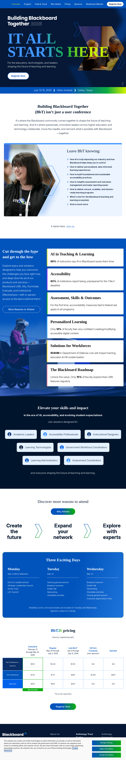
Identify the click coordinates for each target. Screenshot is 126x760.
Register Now (115, 4)
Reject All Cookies (106, 749)
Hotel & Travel (41, 4)
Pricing (67, 4)
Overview (16, 4)
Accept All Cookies (106, 755)
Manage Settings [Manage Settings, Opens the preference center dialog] (106, 743)
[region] (63, 748)
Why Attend (63, 511)
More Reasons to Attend (21, 309)
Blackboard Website (94, 4)
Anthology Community (107, 736)
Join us (70, 226)
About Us (55, 734)
